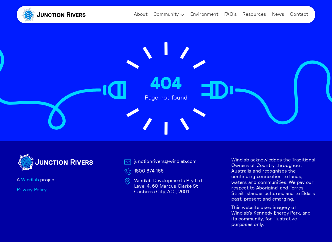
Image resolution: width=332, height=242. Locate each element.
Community (166, 14)
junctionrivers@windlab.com (165, 161)
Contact (299, 14)
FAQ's (230, 14)
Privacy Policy (32, 189)
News (278, 14)
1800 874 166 (149, 171)
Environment (204, 14)
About (141, 14)
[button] (168, 14)
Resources (254, 14)
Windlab (30, 179)
